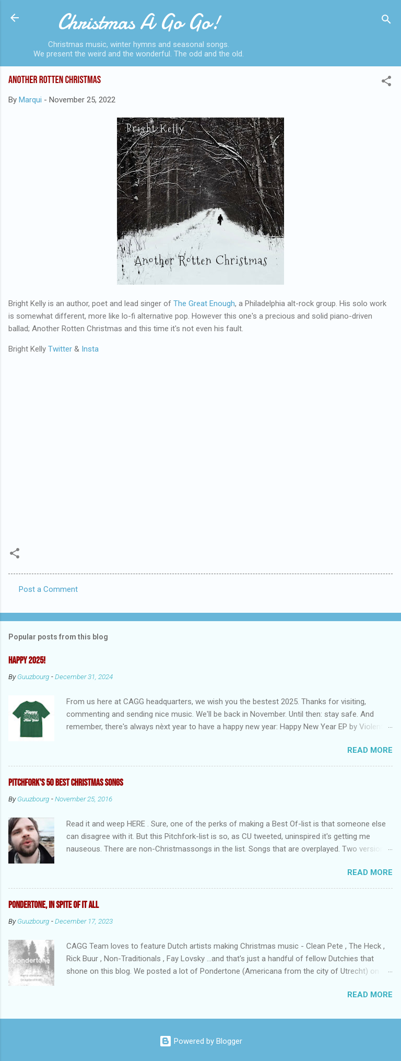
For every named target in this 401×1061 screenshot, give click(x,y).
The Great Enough (204, 303)
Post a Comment (48, 589)
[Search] (386, 21)
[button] (386, 83)
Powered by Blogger (200, 1041)
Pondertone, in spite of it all (53, 905)
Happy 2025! (26, 660)
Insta (90, 349)
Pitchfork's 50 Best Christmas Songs (65, 782)
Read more (370, 750)
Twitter (60, 349)
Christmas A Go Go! (138, 22)
